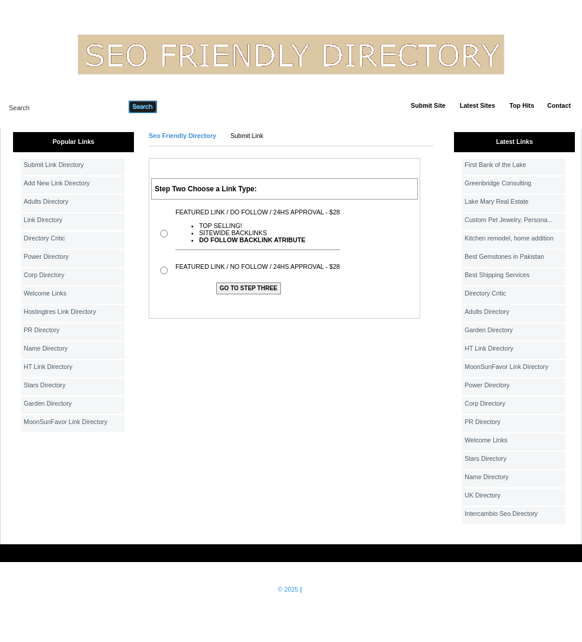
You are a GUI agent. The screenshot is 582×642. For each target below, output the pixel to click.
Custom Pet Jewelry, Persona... (508, 219)
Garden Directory (48, 403)
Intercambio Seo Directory (501, 513)
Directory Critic (44, 238)
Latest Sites (477, 105)
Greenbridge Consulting (498, 183)
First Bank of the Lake (495, 164)
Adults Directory (46, 201)
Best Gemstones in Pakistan (504, 256)
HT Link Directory (48, 366)
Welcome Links (45, 293)
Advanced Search (188, 107)
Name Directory (46, 348)
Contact (559, 105)
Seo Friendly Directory (182, 135)
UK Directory (482, 495)
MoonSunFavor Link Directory (65, 421)
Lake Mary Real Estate (497, 201)
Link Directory (43, 219)
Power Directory (46, 256)
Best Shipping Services (497, 274)
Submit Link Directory (54, 164)
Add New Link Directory (56, 183)
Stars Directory (44, 385)
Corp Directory (44, 274)
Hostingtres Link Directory (60, 311)
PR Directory (41, 329)
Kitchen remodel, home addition (509, 238)
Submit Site (428, 105)
